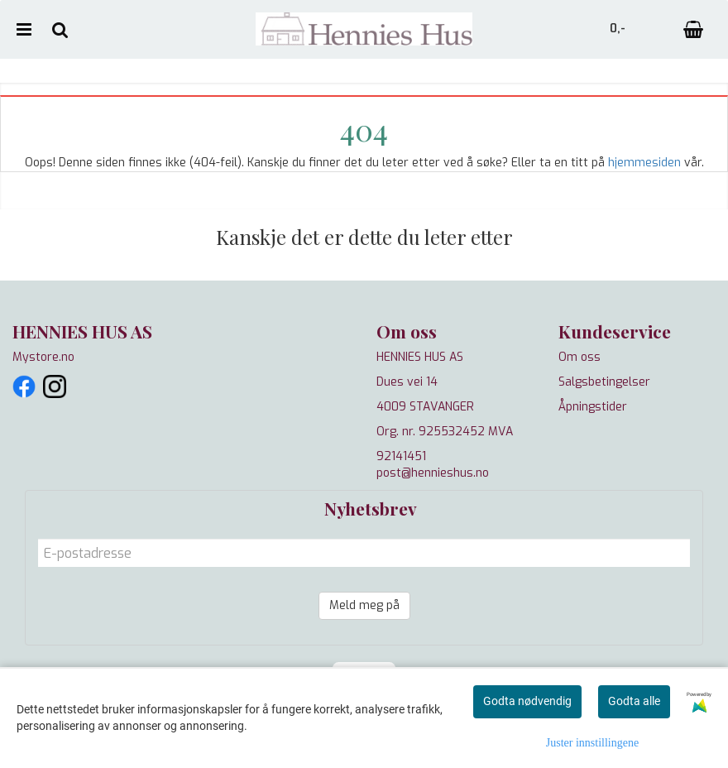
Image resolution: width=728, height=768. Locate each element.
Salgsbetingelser (604, 382)
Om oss (579, 357)
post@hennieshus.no (432, 473)
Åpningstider (592, 407)
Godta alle (634, 701)
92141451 (401, 456)
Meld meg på (364, 605)
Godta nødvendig (527, 701)
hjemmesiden (644, 162)
